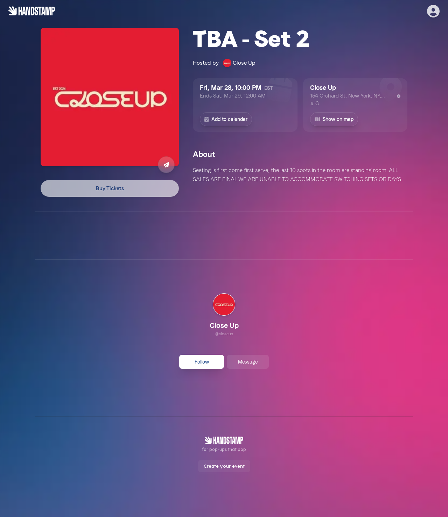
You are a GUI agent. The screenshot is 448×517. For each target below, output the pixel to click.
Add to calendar (225, 119)
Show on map (334, 119)
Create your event (224, 466)
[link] (224, 315)
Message (248, 362)
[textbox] (300, 175)
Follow (202, 362)
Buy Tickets (110, 188)
